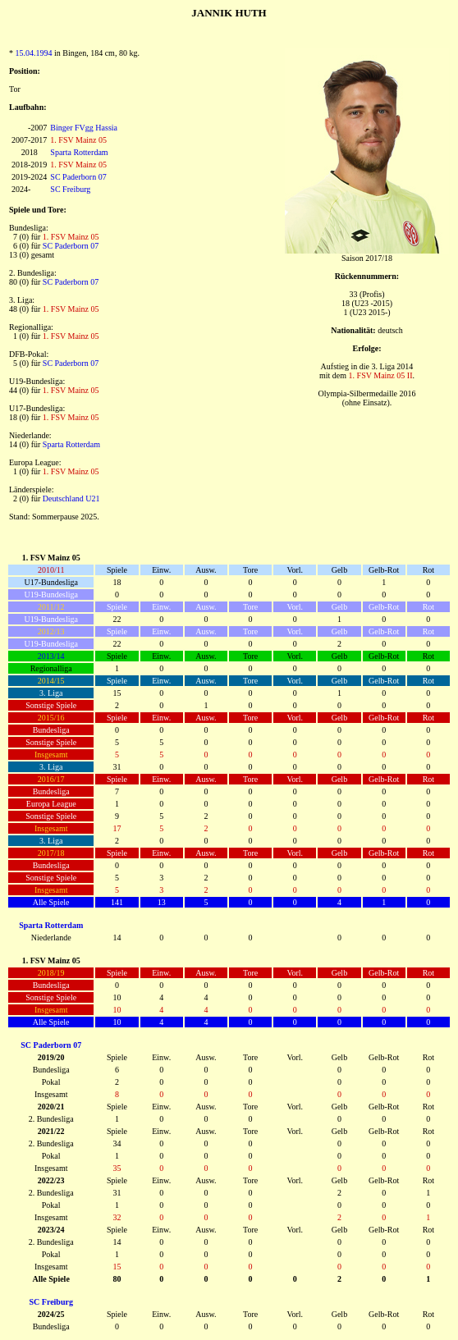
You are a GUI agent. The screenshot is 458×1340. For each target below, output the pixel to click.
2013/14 (51, 656)
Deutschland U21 (71, 498)
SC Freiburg (70, 189)
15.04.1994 (34, 52)
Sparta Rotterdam (79, 152)
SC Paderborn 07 (78, 176)
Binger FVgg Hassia (83, 127)
